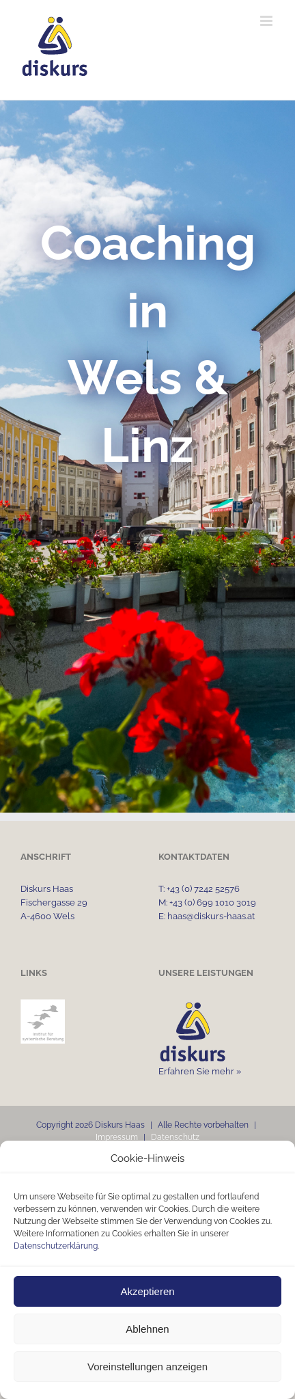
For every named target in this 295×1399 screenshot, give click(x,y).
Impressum (117, 1137)
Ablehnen (147, 1329)
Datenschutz (175, 1137)
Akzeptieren (147, 1291)
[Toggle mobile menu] (267, 21)
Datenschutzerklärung (56, 1246)
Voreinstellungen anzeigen (147, 1366)
